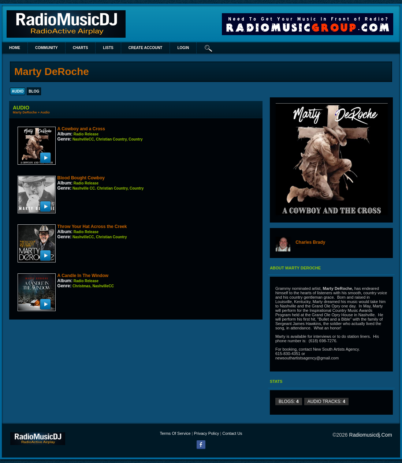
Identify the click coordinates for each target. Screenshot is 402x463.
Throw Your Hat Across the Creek (92, 226)
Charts (80, 48)
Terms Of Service (175, 433)
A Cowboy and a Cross (81, 128)
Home (14, 48)
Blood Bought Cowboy (81, 177)
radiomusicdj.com (370, 435)
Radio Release (86, 134)
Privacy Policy (206, 433)
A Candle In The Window (82, 275)
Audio (45, 112)
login (183, 48)
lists (108, 48)
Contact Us (232, 433)
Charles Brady (310, 242)
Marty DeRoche (25, 112)
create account (146, 48)
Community (46, 48)
